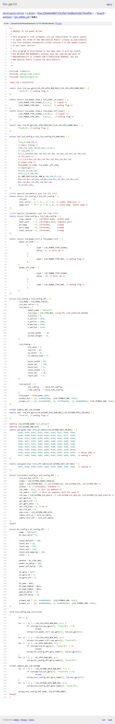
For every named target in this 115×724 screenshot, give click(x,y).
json (110, 719)
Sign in (109, 4)
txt (103, 719)
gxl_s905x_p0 (21, 17)
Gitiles (16, 719)
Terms (31, 719)
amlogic (7, 17)
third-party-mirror (13, 13)
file (58, 23)
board (100, 13)
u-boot (31, 13)
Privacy (24, 719)
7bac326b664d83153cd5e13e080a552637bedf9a (64, 13)
